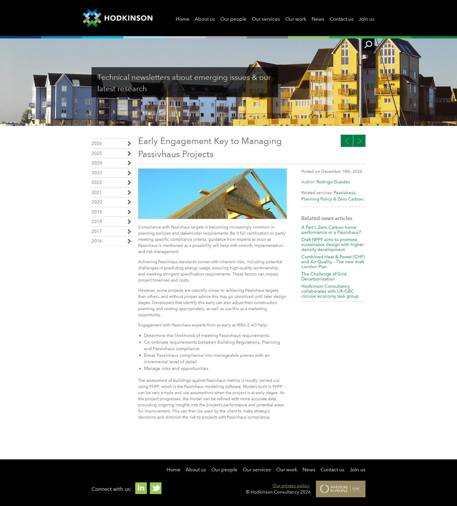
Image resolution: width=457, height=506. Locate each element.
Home (182, 19)
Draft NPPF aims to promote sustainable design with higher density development (332, 244)
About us (205, 19)
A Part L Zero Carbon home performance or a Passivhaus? (331, 230)
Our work (295, 19)
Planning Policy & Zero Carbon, (332, 199)
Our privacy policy (291, 485)
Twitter (155, 488)
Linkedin (141, 488)
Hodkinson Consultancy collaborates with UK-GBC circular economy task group (330, 291)
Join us (367, 19)
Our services (266, 19)
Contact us (342, 19)
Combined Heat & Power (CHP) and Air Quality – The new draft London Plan (333, 261)
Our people (233, 19)
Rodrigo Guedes (333, 182)
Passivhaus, (345, 192)
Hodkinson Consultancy (117, 18)
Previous (359, 141)
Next (347, 141)
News (318, 19)
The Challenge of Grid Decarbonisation (324, 276)
